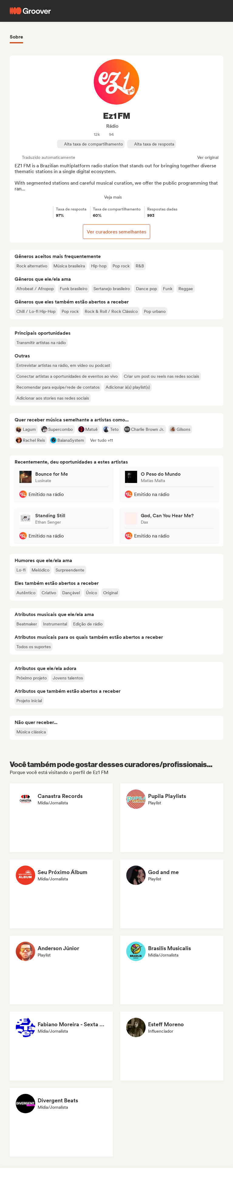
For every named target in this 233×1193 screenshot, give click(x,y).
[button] (101, 440)
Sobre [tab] (16, 37)
